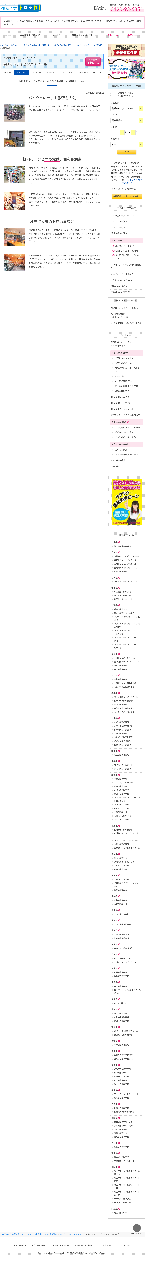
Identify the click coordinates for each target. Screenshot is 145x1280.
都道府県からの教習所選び (45, 1234)
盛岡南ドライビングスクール (126, 567)
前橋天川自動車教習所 (123, 726)
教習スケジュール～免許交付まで (127, 369)
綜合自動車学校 (120, 858)
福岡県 (114, 1090)
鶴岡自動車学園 (120, 609)
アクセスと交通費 (65, 72)
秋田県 (114, 587)
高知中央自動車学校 (122, 1069)
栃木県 (114, 692)
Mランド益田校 (120, 1003)
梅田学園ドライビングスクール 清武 (127, 1179)
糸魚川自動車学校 (121, 804)
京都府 (114, 930)
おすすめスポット (82, 72)
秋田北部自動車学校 (122, 591)
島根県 (114, 999)
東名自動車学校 (120, 869)
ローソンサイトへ (125, 1245)
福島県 (114, 653)
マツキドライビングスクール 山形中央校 (127, 646)
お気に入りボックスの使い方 (131, 181)
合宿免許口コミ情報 (120, 402)
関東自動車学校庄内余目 (124, 613)
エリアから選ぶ (118, 227)
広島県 (114, 982)
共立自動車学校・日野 (123, 1122)
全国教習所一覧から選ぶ (122, 215)
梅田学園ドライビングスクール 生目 (127, 1186)
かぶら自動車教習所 (122, 741)
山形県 (114, 605)
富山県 (114, 910)
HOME (8, 35)
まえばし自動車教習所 (123, 737)
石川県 (114, 875)
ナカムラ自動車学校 (122, 1198)
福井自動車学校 (120, 900)
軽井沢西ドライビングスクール (127, 848)
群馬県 (114, 718)
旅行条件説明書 (122, 390)
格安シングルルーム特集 (126, 250)
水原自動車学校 (120, 779)
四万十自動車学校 (121, 1076)
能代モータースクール (123, 599)
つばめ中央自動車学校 (123, 782)
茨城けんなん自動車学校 (124, 686)
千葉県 (114, 760)
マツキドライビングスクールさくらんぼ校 (127, 632)
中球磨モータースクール (124, 1161)
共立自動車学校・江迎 (123, 1129)
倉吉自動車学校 (120, 1013)
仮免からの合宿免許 (120, 286)
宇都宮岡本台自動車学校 (124, 708)
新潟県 (114, 774)
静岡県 (114, 854)
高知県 (114, 1064)
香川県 (114, 1051)
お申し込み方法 (118, 421)
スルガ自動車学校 (121, 865)
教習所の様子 (21, 72)
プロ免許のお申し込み (125, 437)
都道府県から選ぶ (119, 233)
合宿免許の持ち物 (123, 363)
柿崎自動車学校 (120, 786)
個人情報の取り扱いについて (87, 1245)
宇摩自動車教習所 (121, 1044)
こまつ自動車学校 (121, 879)
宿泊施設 (50, 72)
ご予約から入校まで (124, 358)
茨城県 (114, 675)
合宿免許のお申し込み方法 (127, 427)
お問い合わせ (134, 35)
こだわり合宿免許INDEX (122, 280)
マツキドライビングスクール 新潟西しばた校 (127, 799)
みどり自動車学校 (121, 819)
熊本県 (114, 1153)
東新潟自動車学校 (121, 808)
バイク (59, 35)
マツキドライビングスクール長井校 (127, 618)
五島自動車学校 (120, 1133)
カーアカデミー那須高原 (124, 712)
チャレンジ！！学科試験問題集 (125, 414)
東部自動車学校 (120, 1072)
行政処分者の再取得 (120, 292)
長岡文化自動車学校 (122, 815)
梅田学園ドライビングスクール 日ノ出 (127, 1172)
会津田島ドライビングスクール (127, 661)
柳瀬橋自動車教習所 (122, 729)
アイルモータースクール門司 (126, 1094)
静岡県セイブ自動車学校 (124, 861)
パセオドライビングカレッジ (126, 581)
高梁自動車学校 (120, 972)
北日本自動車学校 (121, 914)
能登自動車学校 (120, 890)
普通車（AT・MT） (33, 35)
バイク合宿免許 (120, 315)
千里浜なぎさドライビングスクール (127, 885)
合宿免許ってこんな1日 (122, 408)
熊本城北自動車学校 (122, 1157)
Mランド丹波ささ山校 (123, 958)
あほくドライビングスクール (126, 1031)
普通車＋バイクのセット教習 (124, 308)
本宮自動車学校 (120, 669)
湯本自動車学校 (120, 665)
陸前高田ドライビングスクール (127, 556)
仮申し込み (112, 35)
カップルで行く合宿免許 (122, 274)
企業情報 (115, 466)
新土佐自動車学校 (121, 1084)
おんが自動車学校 (121, 1097)
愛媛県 (114, 1040)
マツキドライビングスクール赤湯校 (127, 639)
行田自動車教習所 (121, 754)
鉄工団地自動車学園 (122, 546)
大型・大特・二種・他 (86, 35)
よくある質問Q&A (123, 381)
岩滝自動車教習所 (121, 934)
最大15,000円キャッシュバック (127, 256)
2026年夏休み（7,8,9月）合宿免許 (126, 266)
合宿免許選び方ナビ (120, 396)
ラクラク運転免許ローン (126, 454)
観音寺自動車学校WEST (124, 1058)
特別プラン (97, 72)
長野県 (114, 825)
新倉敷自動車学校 (121, 976)
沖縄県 (114, 1208)
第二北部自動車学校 (122, 595)
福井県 (114, 896)
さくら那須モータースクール (126, 697)
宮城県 (114, 577)
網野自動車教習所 (121, 938)
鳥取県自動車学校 (121, 1021)
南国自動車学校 (120, 1080)
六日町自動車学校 (121, 794)
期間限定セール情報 (124, 245)
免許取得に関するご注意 (126, 385)
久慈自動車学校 (120, 571)
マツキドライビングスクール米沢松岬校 (127, 625)
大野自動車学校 (120, 904)
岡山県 (114, 968)
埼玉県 (114, 750)
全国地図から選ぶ (119, 221)
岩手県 (114, 552)
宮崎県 (114, 1167)
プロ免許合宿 (126, 322)
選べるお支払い (122, 449)
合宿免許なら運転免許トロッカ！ (17, 1234)
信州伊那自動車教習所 (123, 829)
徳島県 (114, 1026)
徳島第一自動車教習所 (123, 1034)
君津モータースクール (123, 765)
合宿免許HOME (21, 1245)
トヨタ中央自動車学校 (123, 924)
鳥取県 (114, 1009)
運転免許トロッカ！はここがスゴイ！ (121, 344)
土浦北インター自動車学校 (125, 683)
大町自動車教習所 (121, 844)
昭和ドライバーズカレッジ (125, 658)
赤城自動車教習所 (121, 722)
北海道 (114, 542)
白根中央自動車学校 (122, 790)
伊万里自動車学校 (121, 1108)
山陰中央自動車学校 (122, 1017)
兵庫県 (114, 954)
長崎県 (114, 1117)
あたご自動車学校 (121, 1137)
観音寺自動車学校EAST (124, 1055)
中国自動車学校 (120, 986)
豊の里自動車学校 (121, 1147)
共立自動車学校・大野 (123, 1125)
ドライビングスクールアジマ (126, 840)
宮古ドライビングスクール (125, 564)
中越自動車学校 (120, 812)
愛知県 (114, 920)
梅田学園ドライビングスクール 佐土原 (127, 1193)
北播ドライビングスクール (125, 962)
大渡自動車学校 (120, 733)
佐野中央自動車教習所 (123, 700)
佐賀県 (114, 1103)
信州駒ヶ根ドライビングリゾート (127, 835)
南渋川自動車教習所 (122, 744)
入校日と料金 (36, 72)
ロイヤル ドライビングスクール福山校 (127, 991)
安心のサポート (122, 376)
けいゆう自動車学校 (122, 1202)
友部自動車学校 (120, 679)
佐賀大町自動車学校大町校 (125, 1111)
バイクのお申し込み (124, 432)
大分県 (114, 1143)
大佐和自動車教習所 (122, 768)
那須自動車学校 (120, 704)
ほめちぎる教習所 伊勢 (123, 948)
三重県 (114, 944)
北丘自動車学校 (120, 1212)
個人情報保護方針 (119, 460)
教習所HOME (7, 72)
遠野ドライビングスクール (125, 560)
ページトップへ (136, 1233)
